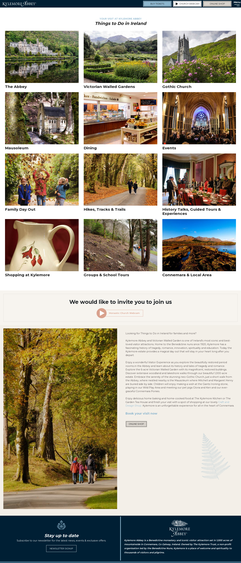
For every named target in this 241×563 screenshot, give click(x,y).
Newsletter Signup (61, 548)
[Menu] (236, 4)
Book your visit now (141, 413)
